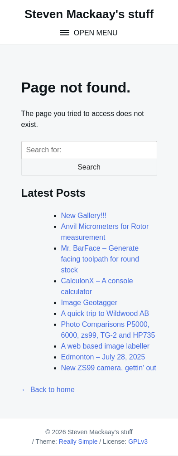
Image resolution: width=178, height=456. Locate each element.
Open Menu (94, 33)
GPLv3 (138, 441)
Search (89, 167)
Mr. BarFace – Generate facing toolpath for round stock (100, 259)
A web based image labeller (105, 346)
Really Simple (78, 441)
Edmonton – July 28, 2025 (103, 357)
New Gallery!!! (83, 215)
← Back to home (48, 389)
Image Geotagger (89, 302)
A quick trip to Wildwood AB (105, 313)
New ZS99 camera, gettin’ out (108, 368)
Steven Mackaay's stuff (89, 14)
